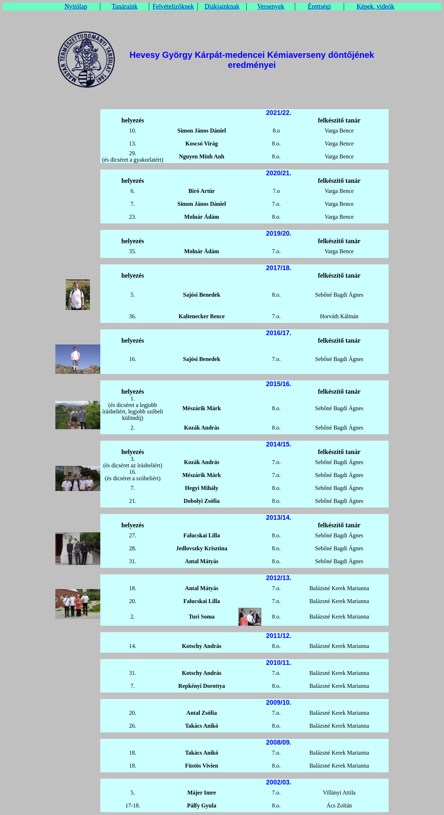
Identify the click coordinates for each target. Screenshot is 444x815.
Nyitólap (75, 6)
